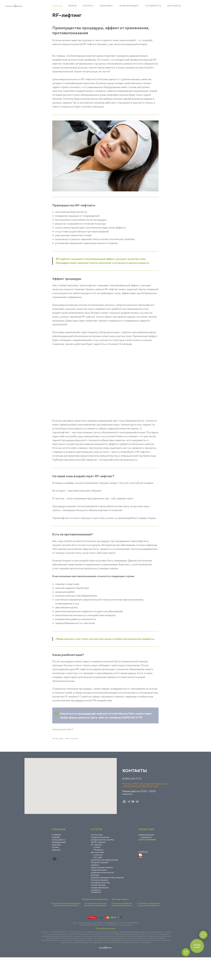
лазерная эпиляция (100, 840)
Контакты (174, 5)
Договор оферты (120, 902)
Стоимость (153, 5)
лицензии (56, 847)
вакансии (56, 852)
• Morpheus (97, 852)
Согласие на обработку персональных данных (148, 907)
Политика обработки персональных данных (122, 907)
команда (56, 839)
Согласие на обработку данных (66, 907)
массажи (95, 877)
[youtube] (133, 804)
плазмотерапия (98, 887)
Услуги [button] (87, 5)
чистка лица (96, 837)
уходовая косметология (102, 875)
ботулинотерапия (99, 882)
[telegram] (128, 804)
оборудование (59, 845)
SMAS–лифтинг (98, 845)
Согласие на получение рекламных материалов (95, 907)
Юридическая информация (95, 902)
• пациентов (145, 840)
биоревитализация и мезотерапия (107, 880)
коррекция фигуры (100, 890)
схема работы (58, 842)
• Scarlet (96, 850)
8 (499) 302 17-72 (132, 781)
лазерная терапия (99, 865)
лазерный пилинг (99, 872)
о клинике (56, 837)
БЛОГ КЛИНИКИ (147, 842)
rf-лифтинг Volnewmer (96, 893)
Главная (56, 5)
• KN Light (97, 860)
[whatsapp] (124, 804)
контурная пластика (100, 885)
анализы (95, 867)
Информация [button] (128, 5)
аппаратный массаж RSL (102, 842)
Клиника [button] (106, 5)
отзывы (55, 850)
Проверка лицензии (105, 931)
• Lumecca (97, 857)
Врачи (72, 5)
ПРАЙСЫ (143, 854)
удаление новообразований (104, 862)
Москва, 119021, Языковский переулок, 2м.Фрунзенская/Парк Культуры (145, 787)
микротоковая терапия (102, 870)
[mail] (137, 804)
